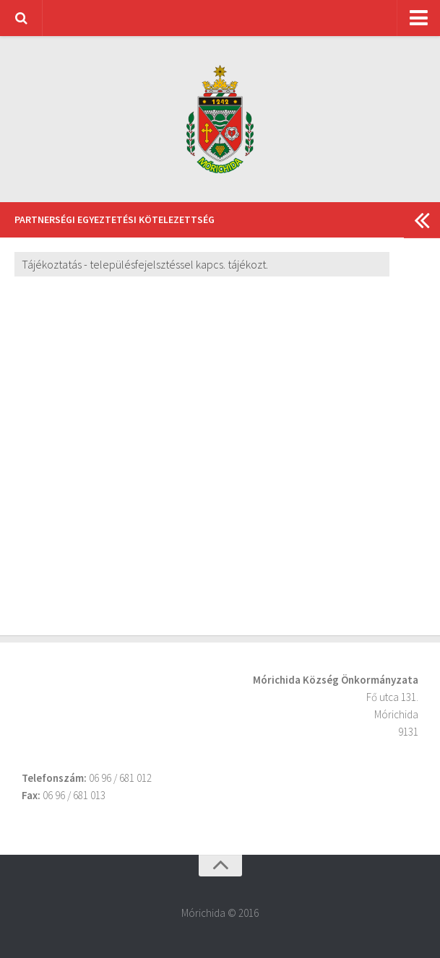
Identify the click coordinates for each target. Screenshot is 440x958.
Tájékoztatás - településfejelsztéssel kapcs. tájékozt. (145, 264)
